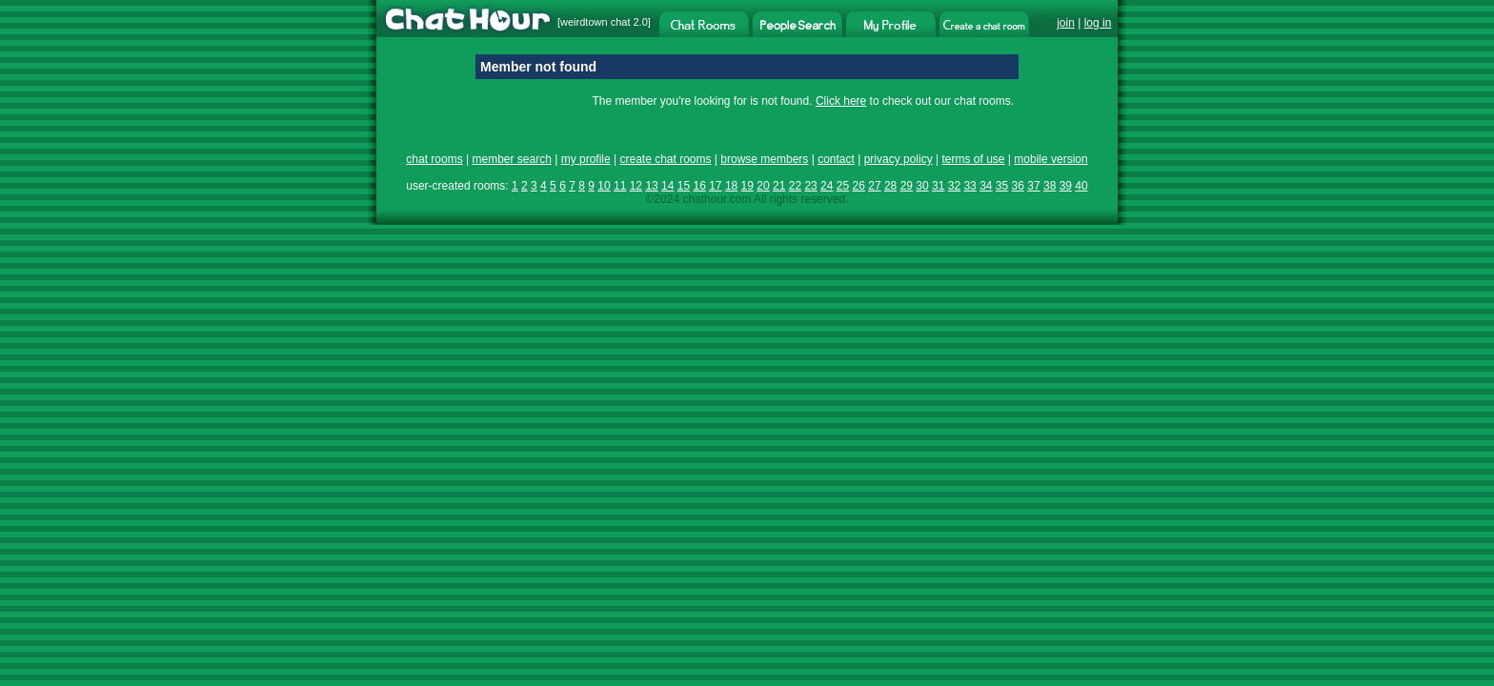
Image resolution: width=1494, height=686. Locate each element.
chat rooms (434, 159)
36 (1018, 185)
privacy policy (898, 159)
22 (795, 185)
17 (715, 185)
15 (683, 185)
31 (938, 185)
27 (874, 185)
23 (810, 185)
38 (1049, 185)
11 (620, 185)
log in (1098, 23)
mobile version (1050, 159)
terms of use (972, 159)
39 (1066, 185)
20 (763, 185)
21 (779, 185)
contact (836, 159)
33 (969, 185)
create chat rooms (665, 159)
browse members (764, 159)
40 (1081, 185)
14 (667, 185)
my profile (586, 159)
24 (826, 185)
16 (699, 185)
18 (731, 185)
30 (922, 185)
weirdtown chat (595, 22)
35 (1002, 185)
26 (859, 185)
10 (603, 185)
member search (511, 159)
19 (747, 185)
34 (985, 185)
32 (954, 185)
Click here (841, 101)
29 (906, 185)
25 (843, 185)
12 (636, 185)
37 (1033, 185)
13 (651, 185)
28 (890, 185)
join (1066, 23)
